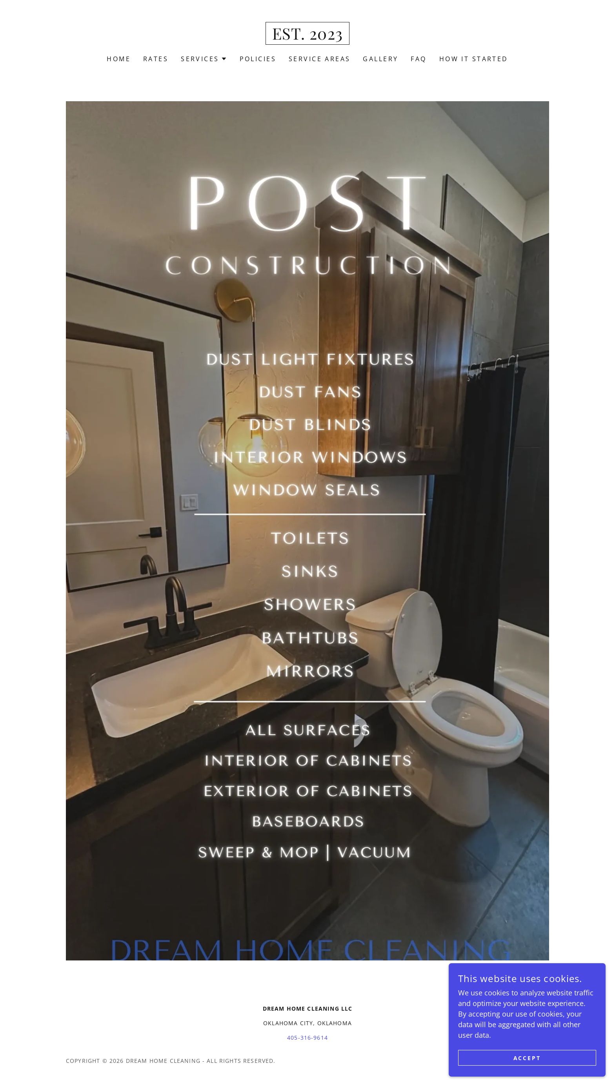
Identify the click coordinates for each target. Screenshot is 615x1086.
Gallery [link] (380, 59)
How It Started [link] (473, 59)
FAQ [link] (418, 59)
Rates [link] (155, 59)
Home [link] (119, 59)
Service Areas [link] (320, 59)
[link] (307, 37)
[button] (204, 59)
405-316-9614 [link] (307, 1037)
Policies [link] (258, 59)
